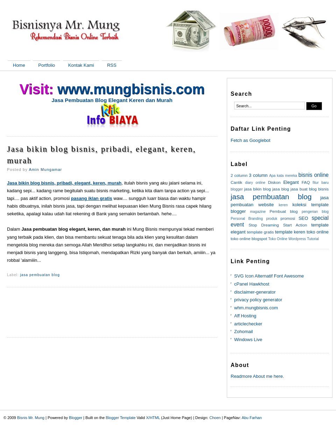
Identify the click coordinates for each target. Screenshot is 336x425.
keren (283, 205)
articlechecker (248, 323)
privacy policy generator (258, 299)
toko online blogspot (249, 238)
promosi (288, 218)
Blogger (75, 418)
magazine (258, 212)
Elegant (291, 182)
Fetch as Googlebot (250, 140)
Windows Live (248, 339)
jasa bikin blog (257, 189)
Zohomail (243, 331)
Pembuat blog (284, 211)
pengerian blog (315, 212)
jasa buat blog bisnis (309, 189)
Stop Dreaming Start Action (277, 225)
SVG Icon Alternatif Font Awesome (269, 276)
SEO (303, 218)
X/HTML (153, 418)
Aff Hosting (245, 315)
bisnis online (313, 175)
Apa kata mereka (283, 176)
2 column (239, 175)
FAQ (306, 182)
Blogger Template (120, 418)
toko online (318, 232)
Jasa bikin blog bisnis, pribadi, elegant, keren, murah (101, 154)
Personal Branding (247, 219)
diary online (255, 183)
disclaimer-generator (255, 292)
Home (19, 65)
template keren (290, 232)
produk (271, 219)
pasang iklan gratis (91, 198)
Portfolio (46, 65)
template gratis (260, 232)
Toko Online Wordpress (287, 239)
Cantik (236, 182)
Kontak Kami (81, 65)
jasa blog (280, 189)
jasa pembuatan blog (40, 275)
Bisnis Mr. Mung (30, 418)
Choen (214, 418)
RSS (112, 65)
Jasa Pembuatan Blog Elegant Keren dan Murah (112, 100)
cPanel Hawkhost (251, 284)
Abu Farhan (251, 418)
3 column (258, 175)
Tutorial (313, 239)
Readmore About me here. (257, 376)
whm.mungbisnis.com (256, 307)
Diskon (274, 182)
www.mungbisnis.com (131, 89)
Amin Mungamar (45, 169)
